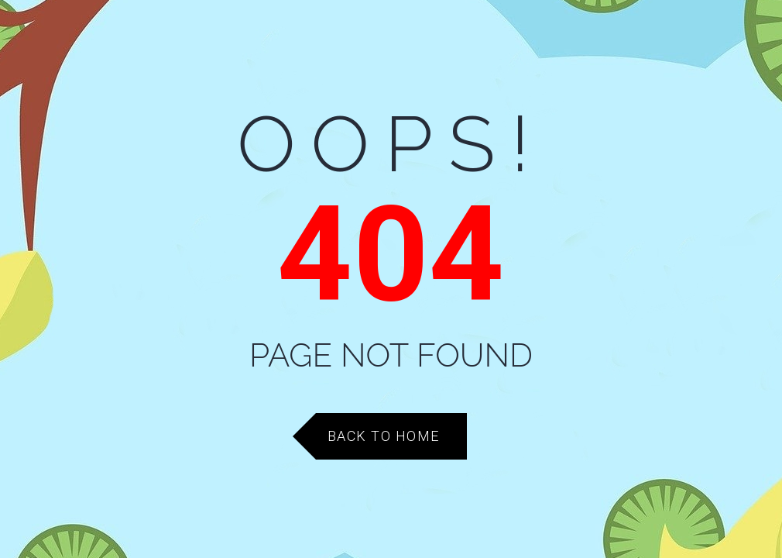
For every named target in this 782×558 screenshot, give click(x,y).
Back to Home (384, 436)
